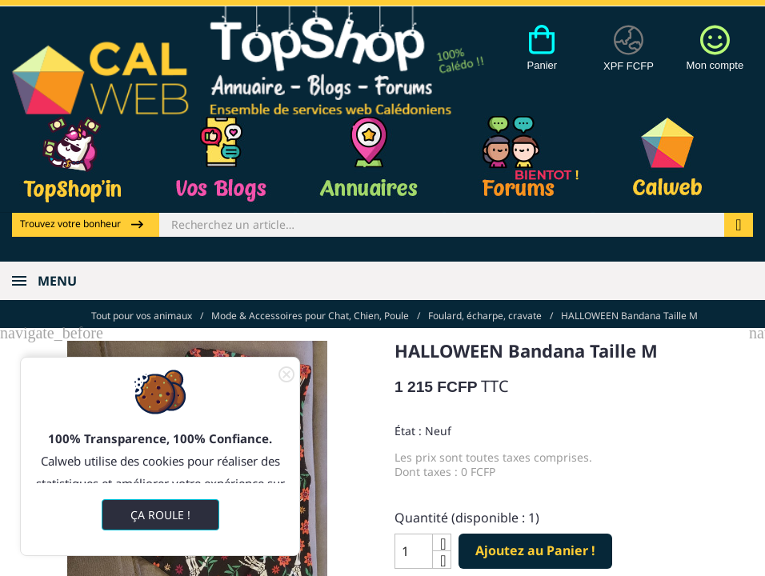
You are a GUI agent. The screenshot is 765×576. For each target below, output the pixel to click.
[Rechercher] (441, 225)
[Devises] (628, 56)
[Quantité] (414, 549)
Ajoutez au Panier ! (535, 549)
